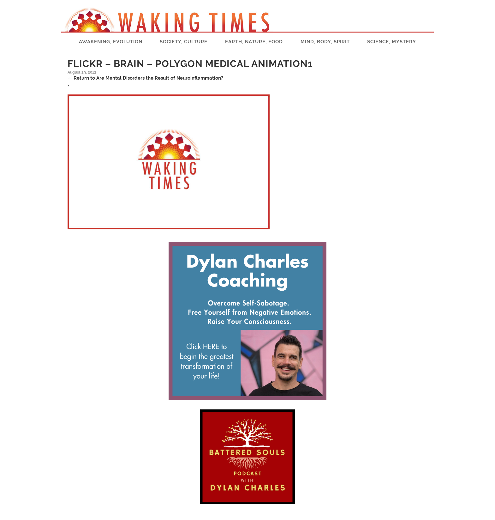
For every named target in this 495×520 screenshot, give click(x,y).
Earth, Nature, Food (254, 42)
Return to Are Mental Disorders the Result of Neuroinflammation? (145, 78)
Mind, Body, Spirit (325, 42)
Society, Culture (183, 42)
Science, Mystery (391, 42)
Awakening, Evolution (110, 42)
